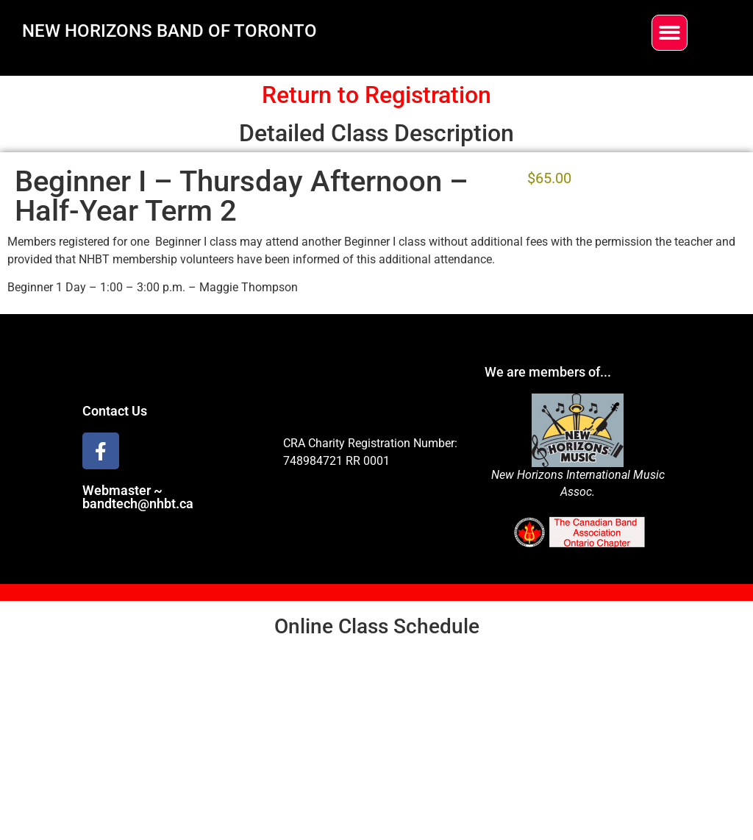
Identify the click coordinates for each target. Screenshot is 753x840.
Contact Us (114, 411)
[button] (670, 33)
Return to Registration (376, 95)
